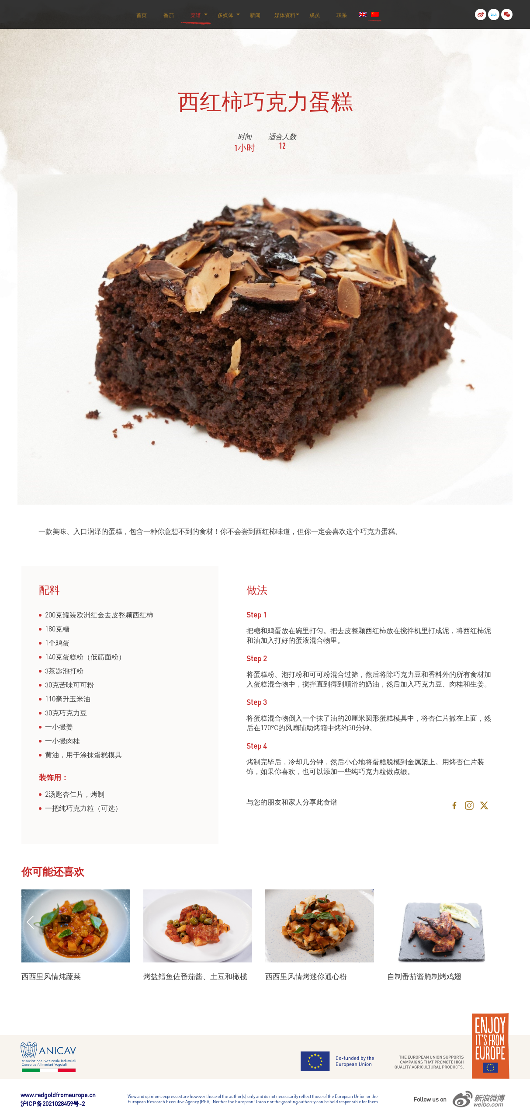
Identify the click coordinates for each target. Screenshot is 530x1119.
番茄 (169, 15)
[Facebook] (454, 805)
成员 (314, 15)
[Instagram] (469, 805)
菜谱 (196, 15)
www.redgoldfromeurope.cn (58, 1094)
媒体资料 (284, 15)
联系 (342, 15)
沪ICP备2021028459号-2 (53, 1103)
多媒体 (225, 15)
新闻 (255, 15)
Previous (30, 922)
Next (487, 922)
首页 (141, 15)
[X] (484, 805)
